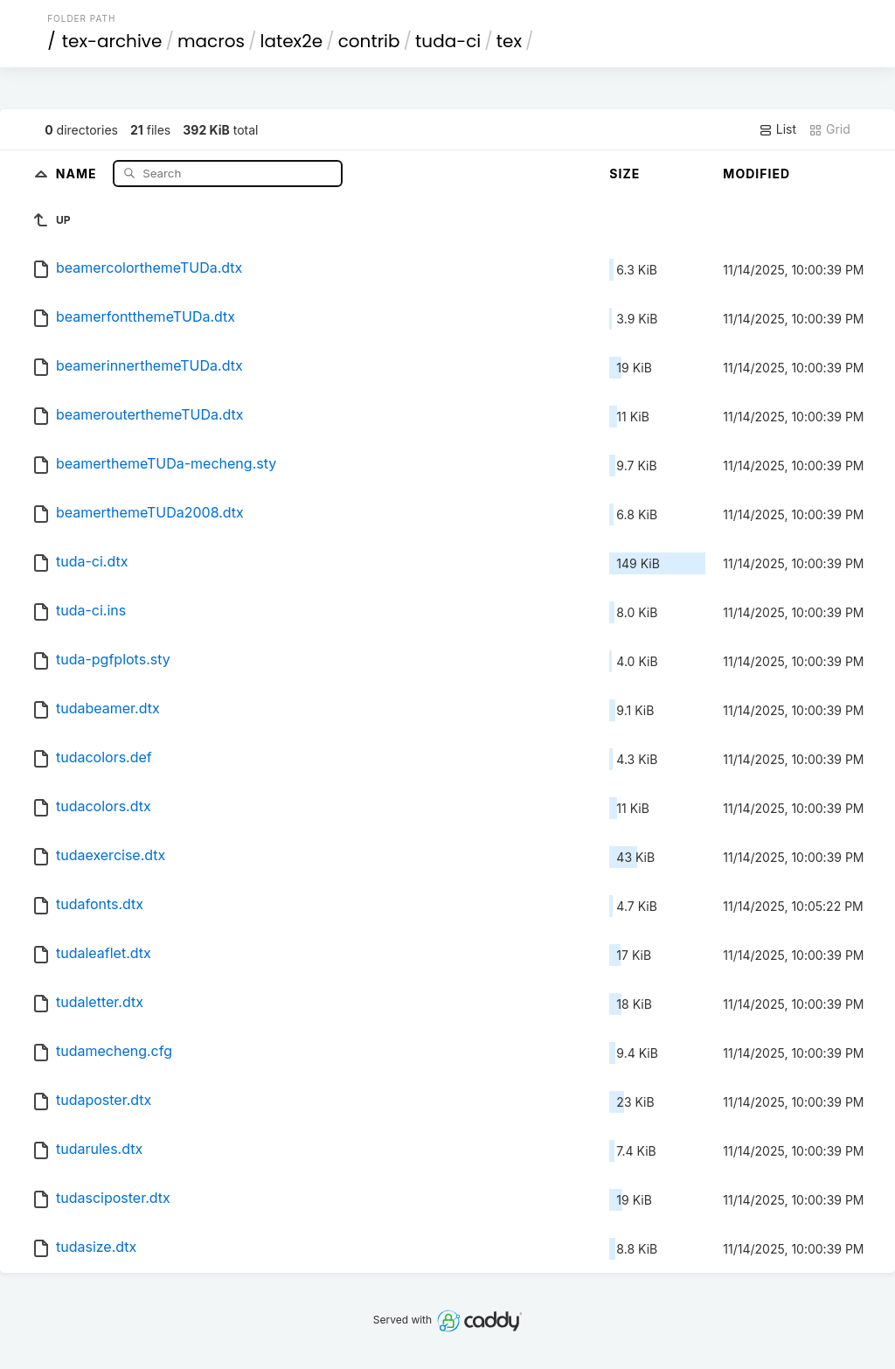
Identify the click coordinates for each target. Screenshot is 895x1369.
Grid (829, 129)
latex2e (291, 41)
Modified (756, 173)
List (777, 129)
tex (509, 41)
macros (211, 41)
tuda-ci (448, 41)
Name (78, 172)
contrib (369, 41)
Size (624, 173)
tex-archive (112, 41)
